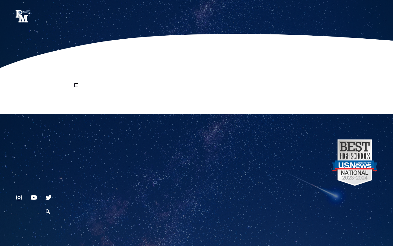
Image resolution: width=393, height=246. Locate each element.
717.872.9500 (15, 172)
